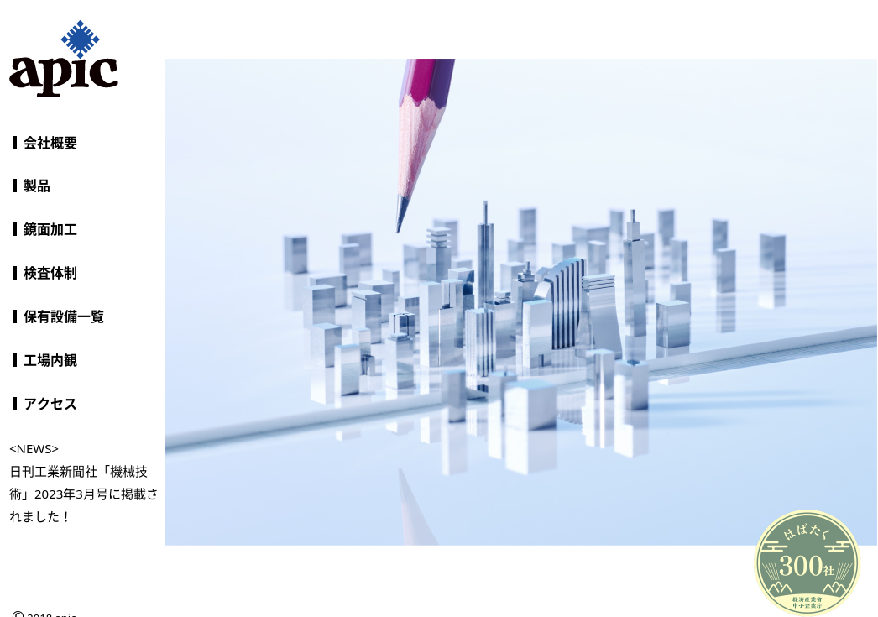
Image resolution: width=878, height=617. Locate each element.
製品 (37, 185)
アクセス (50, 403)
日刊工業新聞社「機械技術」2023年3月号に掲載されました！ (84, 494)
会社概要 (50, 142)
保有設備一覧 (64, 316)
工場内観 (50, 360)
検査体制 (50, 273)
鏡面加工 (50, 229)
